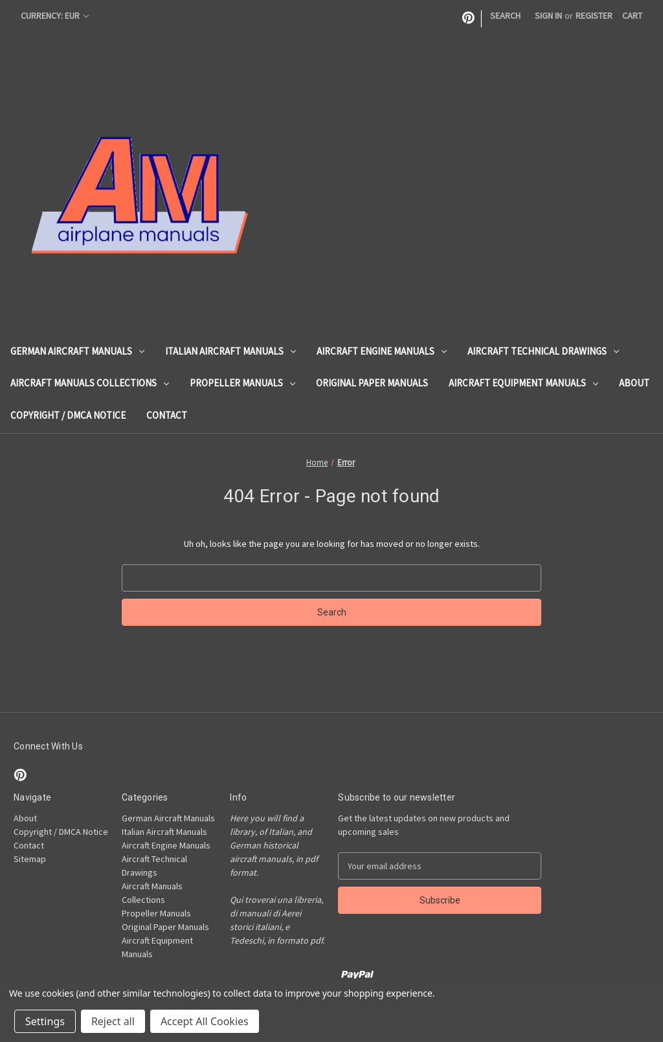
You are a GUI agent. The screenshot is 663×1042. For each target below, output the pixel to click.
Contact (166, 415)
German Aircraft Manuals (77, 351)
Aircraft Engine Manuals (382, 351)
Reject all (113, 1021)
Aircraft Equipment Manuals (523, 383)
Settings (45, 1021)
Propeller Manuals (242, 383)
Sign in (548, 15)
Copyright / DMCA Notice (68, 415)
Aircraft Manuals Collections (89, 383)
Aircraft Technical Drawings (543, 351)
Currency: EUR (55, 15)
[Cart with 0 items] (632, 16)
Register (594, 15)
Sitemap (30, 859)
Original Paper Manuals (372, 383)
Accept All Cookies (205, 1021)
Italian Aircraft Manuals (230, 351)
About (634, 383)
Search (505, 15)
